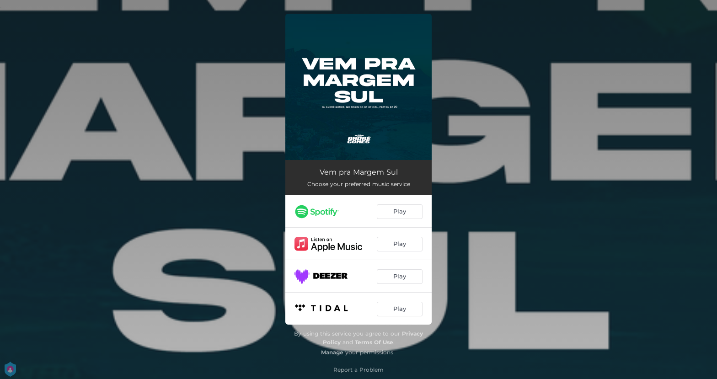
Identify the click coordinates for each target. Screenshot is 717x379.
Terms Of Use (374, 342)
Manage (332, 352)
